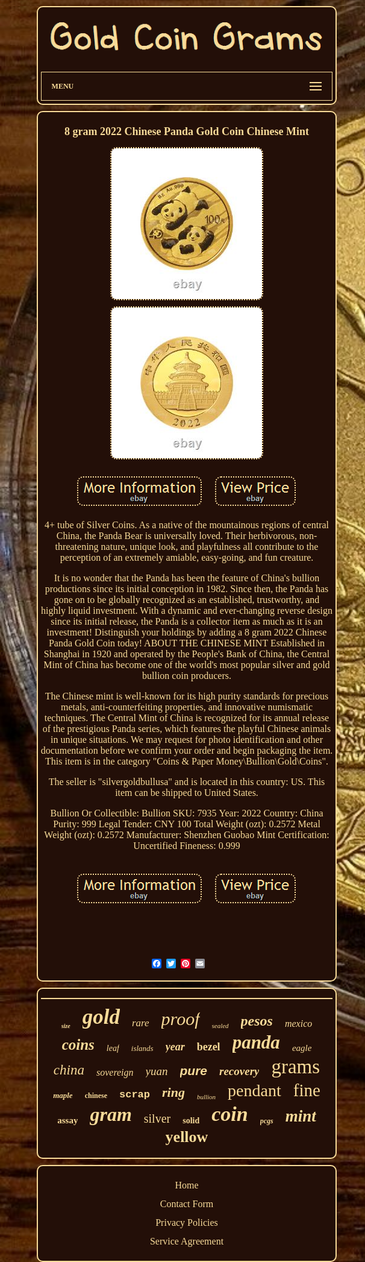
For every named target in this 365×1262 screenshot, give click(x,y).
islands (142, 1048)
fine (306, 1090)
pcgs (266, 1121)
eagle (301, 1048)
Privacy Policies (186, 1222)
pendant (254, 1090)
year (175, 1047)
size (65, 1026)
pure (194, 1070)
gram (110, 1114)
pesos (257, 1021)
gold (101, 1017)
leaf (113, 1048)
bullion (206, 1096)
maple (63, 1095)
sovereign (115, 1072)
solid (190, 1120)
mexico (298, 1023)
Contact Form (186, 1204)
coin (229, 1114)
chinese (96, 1095)
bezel (208, 1047)
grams (295, 1066)
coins (78, 1044)
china (69, 1069)
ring (173, 1092)
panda (256, 1042)
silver (157, 1118)
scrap (134, 1094)
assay (67, 1120)
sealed (220, 1025)
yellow (187, 1137)
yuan (157, 1071)
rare (140, 1023)
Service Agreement (186, 1241)
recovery (239, 1071)
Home (186, 1185)
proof (180, 1019)
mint (300, 1116)
